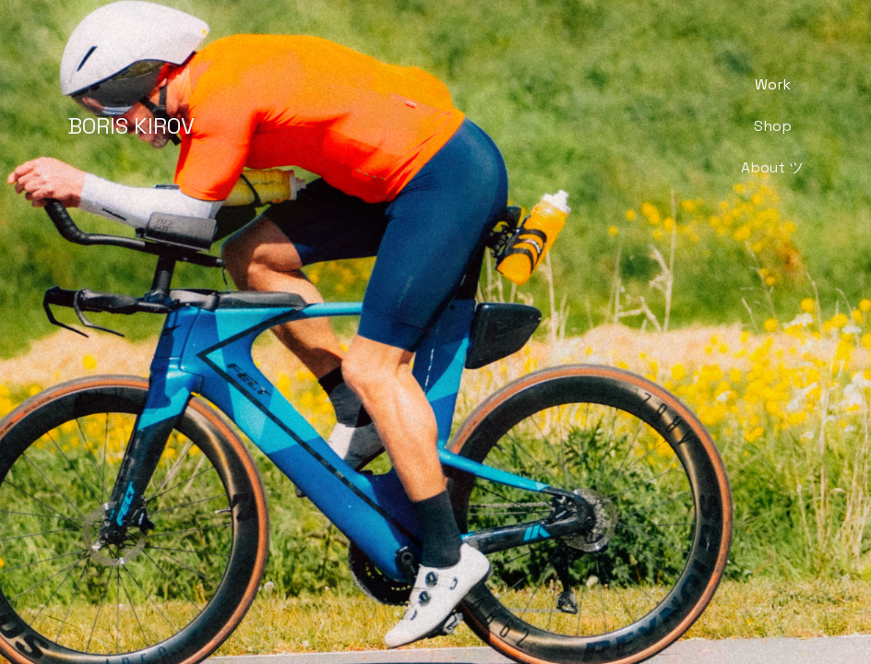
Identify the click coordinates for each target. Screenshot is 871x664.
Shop (773, 126)
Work (773, 84)
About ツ (772, 167)
